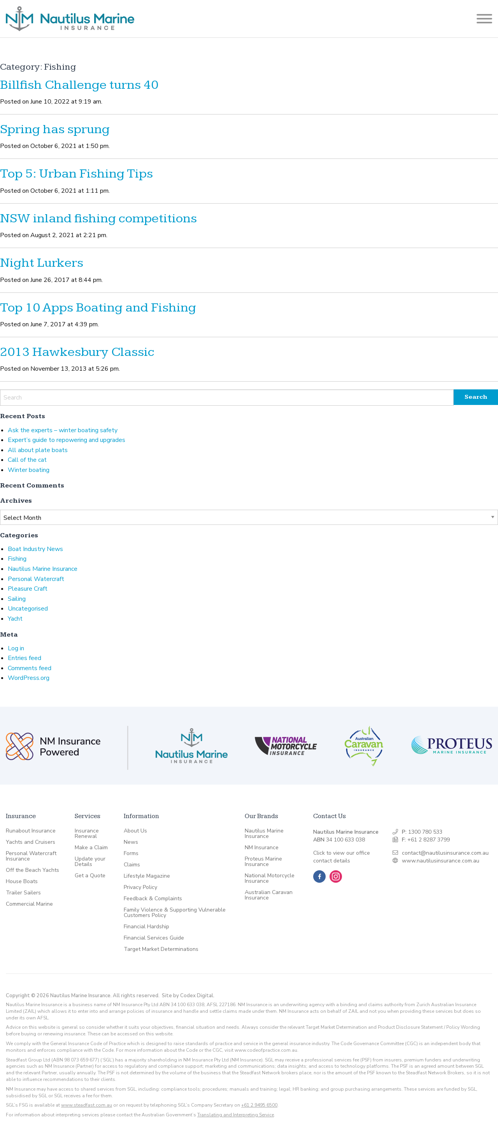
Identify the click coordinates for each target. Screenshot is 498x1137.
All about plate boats (38, 450)
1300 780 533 (425, 832)
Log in (16, 648)
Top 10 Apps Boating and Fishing (98, 307)
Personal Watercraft (36, 579)
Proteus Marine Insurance (263, 861)
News (131, 842)
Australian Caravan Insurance (269, 895)
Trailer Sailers (23, 893)
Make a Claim (91, 847)
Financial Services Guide (154, 938)
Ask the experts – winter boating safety (62, 430)
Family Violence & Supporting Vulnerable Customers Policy (175, 912)
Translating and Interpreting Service (235, 1115)
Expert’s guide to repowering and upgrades (66, 440)
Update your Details (90, 861)
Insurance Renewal (87, 833)
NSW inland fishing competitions (98, 218)
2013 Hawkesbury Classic (77, 352)
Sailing (17, 599)
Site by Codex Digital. (188, 995)
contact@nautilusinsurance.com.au (445, 853)
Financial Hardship (146, 926)
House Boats (22, 881)
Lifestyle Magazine (147, 876)
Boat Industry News (35, 549)
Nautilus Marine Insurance (42, 569)
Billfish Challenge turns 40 (79, 85)
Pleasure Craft (27, 588)
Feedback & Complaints (153, 898)
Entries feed (24, 658)
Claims (132, 865)
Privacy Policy (140, 887)
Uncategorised (28, 608)
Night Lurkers (41, 263)
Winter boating (28, 470)
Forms (131, 853)
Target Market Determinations (161, 949)
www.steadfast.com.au (86, 1105)
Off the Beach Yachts (32, 870)
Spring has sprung (55, 129)
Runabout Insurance (31, 831)
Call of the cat (27, 460)
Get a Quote (90, 875)
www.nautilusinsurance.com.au (440, 860)
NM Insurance (262, 847)
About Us (135, 831)
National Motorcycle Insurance (270, 878)
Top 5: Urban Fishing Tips (76, 173)
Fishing (17, 558)
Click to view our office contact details (341, 856)
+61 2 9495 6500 (259, 1105)
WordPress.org (28, 678)
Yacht (15, 618)
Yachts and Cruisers (30, 842)
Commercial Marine (29, 904)
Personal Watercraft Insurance (31, 856)
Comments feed (29, 668)
